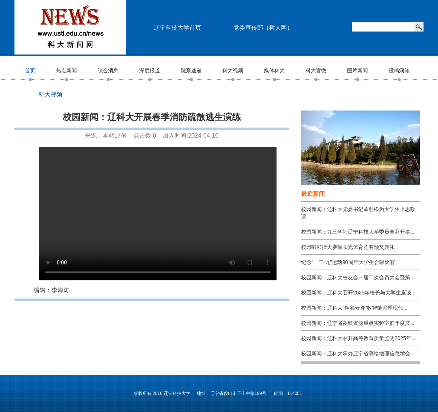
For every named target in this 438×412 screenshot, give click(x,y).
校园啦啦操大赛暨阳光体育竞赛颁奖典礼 (348, 247)
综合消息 (108, 70)
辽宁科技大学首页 (177, 27)
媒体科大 (274, 70)
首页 (30, 70)
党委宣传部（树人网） (263, 27)
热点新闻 (66, 70)
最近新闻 (313, 194)
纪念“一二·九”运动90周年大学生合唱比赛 (348, 262)
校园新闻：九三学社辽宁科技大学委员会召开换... (358, 232)
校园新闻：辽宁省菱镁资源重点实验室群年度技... (358, 323)
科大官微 (315, 70)
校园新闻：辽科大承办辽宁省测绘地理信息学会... (358, 353)
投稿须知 (399, 70)
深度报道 (149, 70)
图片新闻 (357, 70)
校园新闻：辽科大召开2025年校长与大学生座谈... (358, 293)
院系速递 (191, 70)
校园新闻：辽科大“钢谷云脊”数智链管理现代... (354, 308)
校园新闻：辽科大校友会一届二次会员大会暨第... (358, 277)
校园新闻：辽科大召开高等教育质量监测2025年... (358, 338)
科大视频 (232, 70)
